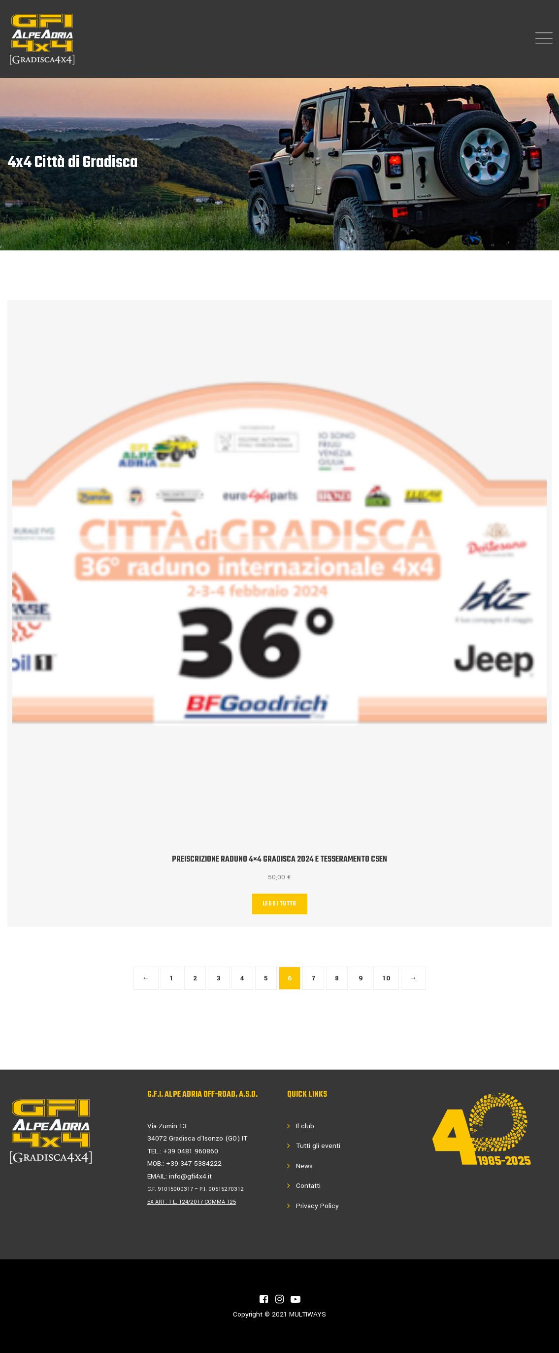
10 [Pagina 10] (386, 978)
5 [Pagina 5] (266, 978)
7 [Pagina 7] (313, 978)
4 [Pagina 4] (242, 978)
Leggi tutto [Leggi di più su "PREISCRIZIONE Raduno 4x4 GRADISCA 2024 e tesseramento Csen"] (279, 904)
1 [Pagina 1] (171, 978)
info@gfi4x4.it (190, 1176)
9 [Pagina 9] (360, 978)
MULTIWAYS (307, 1314)
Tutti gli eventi (318, 1145)
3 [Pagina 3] (219, 978)
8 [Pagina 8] (337, 978)
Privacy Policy (317, 1206)
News (304, 1166)
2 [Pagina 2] (195, 978)
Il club (305, 1126)
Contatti (308, 1185)
